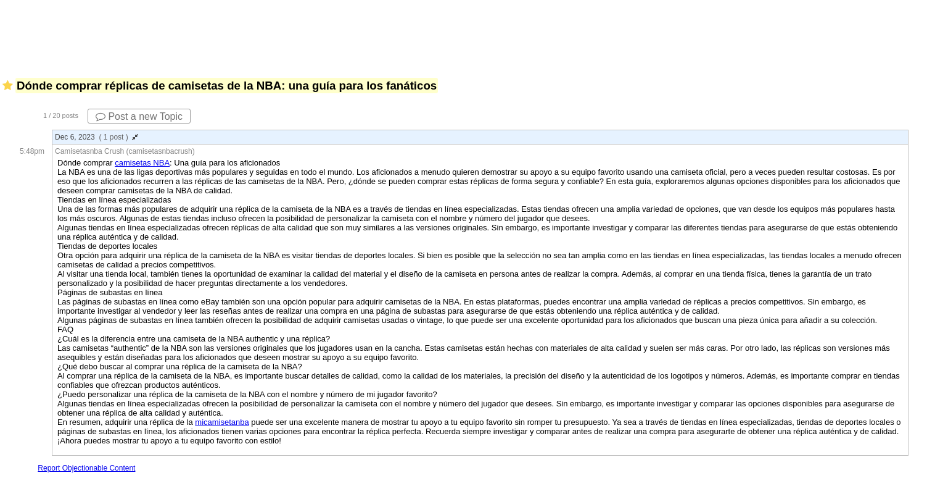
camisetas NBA (142, 162)
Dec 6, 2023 (96, 137)
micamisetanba (222, 422)
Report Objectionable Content (86, 468)
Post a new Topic (139, 116)
